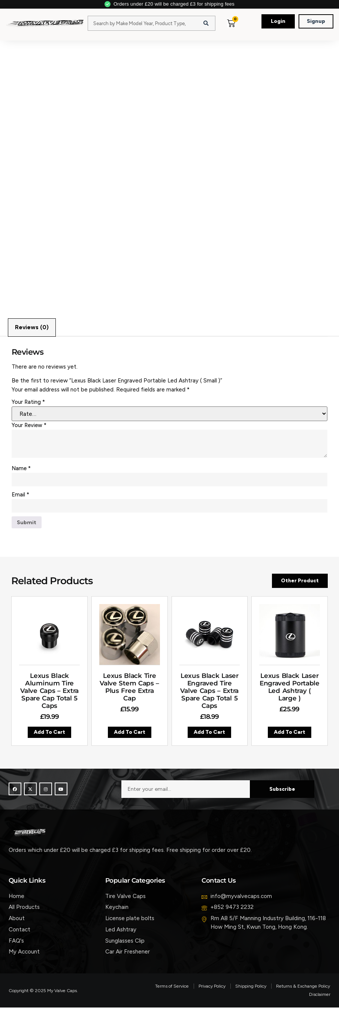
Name (21, 468)
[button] (247, 30)
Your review (29, 425)
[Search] (206, 23)
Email (20, 495)
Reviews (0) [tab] (32, 327)
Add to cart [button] (49, 734)
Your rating (28, 402)
